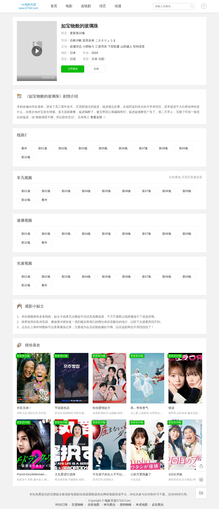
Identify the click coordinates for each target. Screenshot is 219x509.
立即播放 (73, 68)
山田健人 (126, 46)
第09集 (183, 148)
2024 (95, 52)
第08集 (163, 148)
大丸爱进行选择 (65, 474)
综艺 (102, 6)
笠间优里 (139, 46)
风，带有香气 (139, 408)
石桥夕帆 (76, 40)
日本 (73, 52)
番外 (24, 148)
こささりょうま (105, 40)
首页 (54, 6)
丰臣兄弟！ (24, 408)
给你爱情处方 (101, 408)
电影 (69, 6)
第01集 (42, 148)
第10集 (26, 157)
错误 (171, 408)
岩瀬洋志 (76, 46)
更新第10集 (77, 33)
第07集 (143, 148)
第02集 (63, 148)
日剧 (101, 59)
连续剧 (86, 6)
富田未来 (88, 40)
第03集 (83, 148)
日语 (73, 59)
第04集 (86, 191)
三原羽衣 (101, 46)
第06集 (123, 148)
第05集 (103, 148)
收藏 (96, 68)
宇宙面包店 (62, 408)
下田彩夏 (114, 46)
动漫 (118, 6)
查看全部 (98, 117)
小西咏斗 (88, 46)
